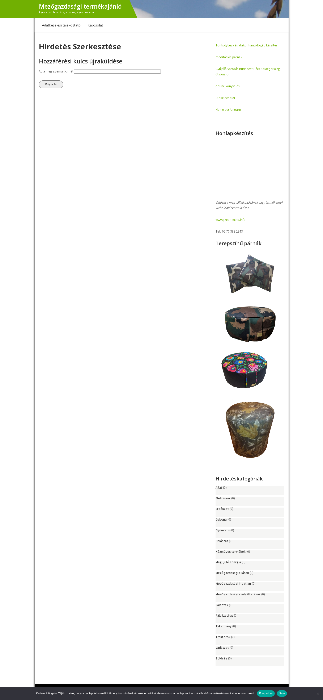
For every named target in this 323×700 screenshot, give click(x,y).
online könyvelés (228, 86)
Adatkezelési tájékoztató (61, 25)
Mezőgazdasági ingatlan (233, 583)
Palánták (222, 605)
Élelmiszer (223, 498)
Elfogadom (265, 693)
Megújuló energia (228, 562)
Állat (219, 487)
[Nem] (318, 693)
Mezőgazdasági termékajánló (80, 6)
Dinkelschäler (225, 98)
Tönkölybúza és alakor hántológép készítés (246, 45)
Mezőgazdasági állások (232, 573)
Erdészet (222, 509)
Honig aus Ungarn (228, 109)
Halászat (222, 541)
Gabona (221, 519)
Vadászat (222, 647)
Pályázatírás (224, 615)
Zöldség (221, 658)
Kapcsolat (95, 25)
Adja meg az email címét (56, 71)
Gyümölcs (223, 530)
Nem (282, 693)
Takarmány (223, 626)
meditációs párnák (229, 57)
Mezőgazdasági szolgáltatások (238, 594)
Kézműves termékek (231, 551)
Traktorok (223, 637)
